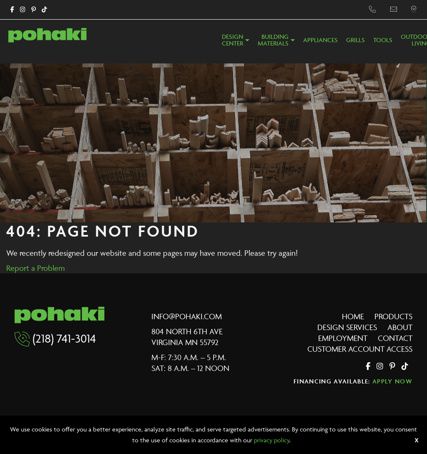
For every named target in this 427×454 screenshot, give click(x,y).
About (399, 327)
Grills (355, 40)
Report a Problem (35, 268)
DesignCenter (232, 40)
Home (353, 316)
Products (393, 316)
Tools (382, 40)
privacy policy (271, 440)
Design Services (347, 327)
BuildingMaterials (273, 40)
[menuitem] (236, 42)
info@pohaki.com (186, 316)
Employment (342, 338)
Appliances (320, 40)
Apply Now (392, 381)
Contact (395, 338)
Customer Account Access (359, 349)
